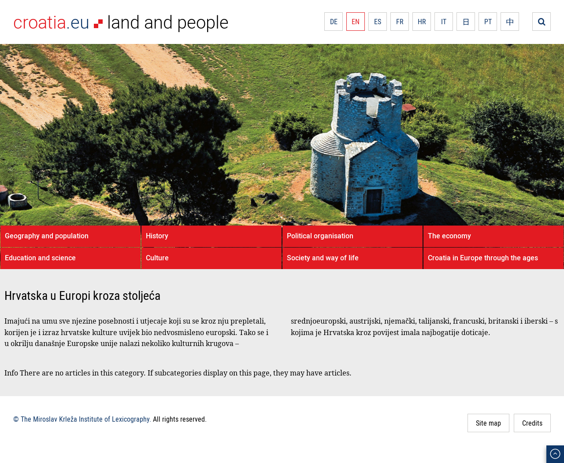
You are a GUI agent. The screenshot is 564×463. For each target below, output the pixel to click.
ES (377, 21)
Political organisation (320, 236)
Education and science (40, 257)
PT (488, 21)
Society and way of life (323, 257)
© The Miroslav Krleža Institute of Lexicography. (82, 419)
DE (334, 21)
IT (443, 21)
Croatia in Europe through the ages (483, 257)
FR (400, 21)
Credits (532, 423)
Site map (488, 423)
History (157, 236)
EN (356, 21)
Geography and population (47, 236)
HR (422, 21)
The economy (449, 236)
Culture (157, 257)
